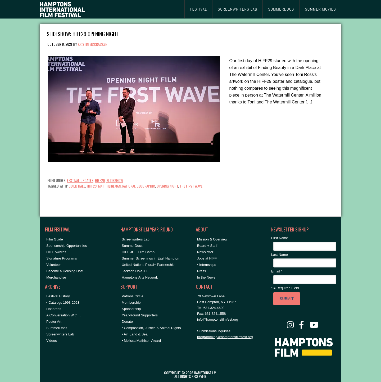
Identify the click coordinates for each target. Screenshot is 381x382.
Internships (207, 265)
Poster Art (53, 322)
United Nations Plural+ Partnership (148, 265)
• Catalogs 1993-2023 (62, 302)
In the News (206, 277)
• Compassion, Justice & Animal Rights (151, 328)
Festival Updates (80, 180)
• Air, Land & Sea (135, 334)
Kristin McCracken (92, 44)
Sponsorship (131, 309)
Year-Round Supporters (140, 315)
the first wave (191, 186)
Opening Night (167, 186)
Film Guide (54, 239)
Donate (127, 322)
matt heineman (109, 186)
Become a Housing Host (64, 271)
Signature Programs (61, 258)
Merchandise (56, 277)
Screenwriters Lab (60, 334)
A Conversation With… (63, 315)
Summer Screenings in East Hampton (150, 258)
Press (201, 271)
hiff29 (92, 186)
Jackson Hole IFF (135, 271)
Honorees (53, 309)
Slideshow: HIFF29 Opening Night (83, 33)
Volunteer (53, 265)
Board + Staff (207, 246)
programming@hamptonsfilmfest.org (225, 337)
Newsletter (205, 252)
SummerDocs (56, 328)
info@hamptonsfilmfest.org (217, 319)
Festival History (58, 296)
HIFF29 (100, 180)
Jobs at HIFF (207, 258)
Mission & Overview (212, 239)
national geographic (138, 186)
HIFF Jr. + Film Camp (138, 252)
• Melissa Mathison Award (141, 341)
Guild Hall (77, 186)
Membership (131, 302)
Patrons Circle (132, 296)
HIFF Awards (56, 252)
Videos (51, 341)
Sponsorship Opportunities (66, 246)
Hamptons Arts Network (140, 277)
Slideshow (114, 180)
